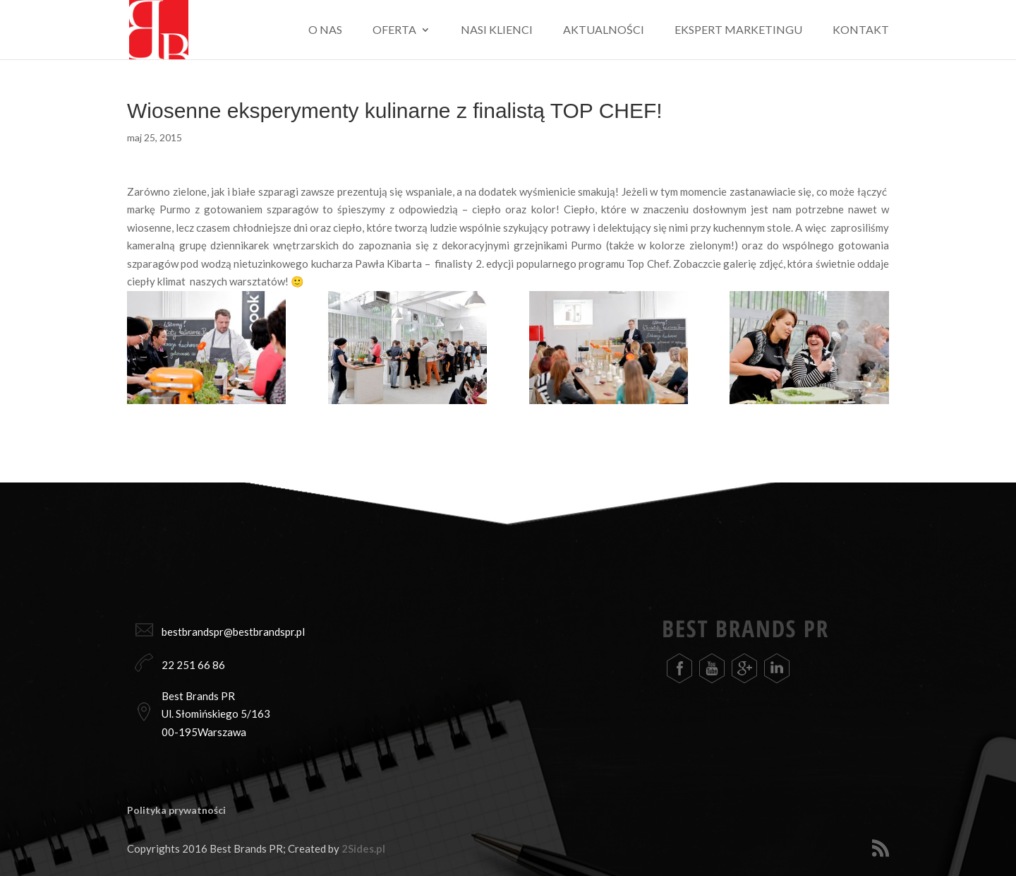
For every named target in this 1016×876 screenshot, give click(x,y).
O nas (325, 30)
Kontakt (861, 30)
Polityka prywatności (176, 810)
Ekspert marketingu (738, 30)
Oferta (394, 30)
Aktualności (603, 30)
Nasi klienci (497, 30)
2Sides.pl (363, 848)
